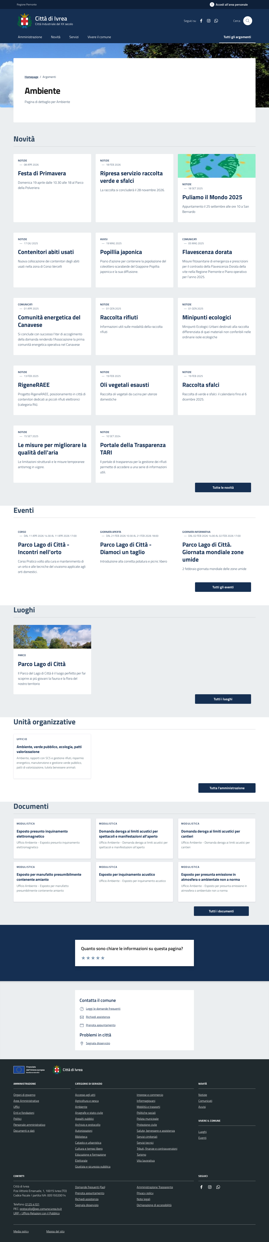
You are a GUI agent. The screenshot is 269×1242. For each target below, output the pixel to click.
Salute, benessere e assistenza (156, 1130)
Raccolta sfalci (200, 385)
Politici (17, 1118)
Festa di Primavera (42, 173)
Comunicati (189, 239)
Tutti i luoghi (223, 699)
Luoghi (202, 1131)
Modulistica (26, 823)
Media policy (21, 1231)
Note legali (143, 1199)
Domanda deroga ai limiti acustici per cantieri (210, 834)
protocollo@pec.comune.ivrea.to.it (41, 1208)
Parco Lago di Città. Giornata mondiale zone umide (213, 552)
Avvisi (104, 239)
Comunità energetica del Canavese (49, 321)
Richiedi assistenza (86, 1199)
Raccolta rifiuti (119, 317)
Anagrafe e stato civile (89, 1112)
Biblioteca (81, 1136)
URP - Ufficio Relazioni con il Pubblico (36, 1213)
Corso (22, 532)
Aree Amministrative (26, 1100)
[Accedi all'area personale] (228, 4)
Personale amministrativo (29, 1124)
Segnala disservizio (86, 1205)
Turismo (141, 1154)
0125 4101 (32, 1204)
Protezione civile (147, 1124)
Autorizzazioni (83, 1130)
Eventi (202, 1137)
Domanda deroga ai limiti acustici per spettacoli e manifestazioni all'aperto (128, 834)
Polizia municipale (148, 1118)
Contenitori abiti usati (46, 252)
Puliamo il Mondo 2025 (212, 197)
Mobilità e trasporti (148, 1106)
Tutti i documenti (221, 911)
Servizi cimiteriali (147, 1136)
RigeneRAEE (34, 385)
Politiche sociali (146, 1112)
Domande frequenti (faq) (90, 1187)
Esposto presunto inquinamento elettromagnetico (42, 834)
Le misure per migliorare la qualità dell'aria (52, 448)
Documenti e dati (24, 1130)
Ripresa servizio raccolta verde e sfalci (131, 176)
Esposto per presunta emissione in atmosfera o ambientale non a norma (210, 877)
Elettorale (81, 1160)
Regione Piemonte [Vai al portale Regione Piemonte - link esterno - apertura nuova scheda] (27, 4)
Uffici (16, 1106)
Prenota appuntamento (89, 1193)
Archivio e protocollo (87, 1124)
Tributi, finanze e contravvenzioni (157, 1148)
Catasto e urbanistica (88, 1142)
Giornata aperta (110, 532)
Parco (22, 655)
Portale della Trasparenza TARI (133, 448)
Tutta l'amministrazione (227, 787)
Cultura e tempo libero (89, 1148)
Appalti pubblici (84, 1118)
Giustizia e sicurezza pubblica (92, 1166)
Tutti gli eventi (223, 587)
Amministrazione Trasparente (155, 1187)
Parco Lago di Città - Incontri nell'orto (43, 548)
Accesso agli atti (85, 1094)
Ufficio (22, 739)
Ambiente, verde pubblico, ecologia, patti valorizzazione (49, 749)
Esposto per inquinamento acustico (127, 874)
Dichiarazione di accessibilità (154, 1205)
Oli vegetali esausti (124, 385)
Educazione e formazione (90, 1154)
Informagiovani (146, 1100)
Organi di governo (24, 1094)
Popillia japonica (121, 252)
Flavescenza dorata (207, 252)
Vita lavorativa (146, 1160)
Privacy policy (145, 1193)
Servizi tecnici (145, 1142)
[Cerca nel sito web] (247, 20)
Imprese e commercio (150, 1094)
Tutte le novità (223, 487)
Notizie (22, 160)
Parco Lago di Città (42, 664)
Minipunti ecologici (206, 317)
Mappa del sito (55, 1231)
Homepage (31, 77)
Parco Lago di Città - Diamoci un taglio (125, 548)
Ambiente (81, 1106)
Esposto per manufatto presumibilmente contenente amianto (49, 877)
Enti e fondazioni (23, 1112)
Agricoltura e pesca (87, 1100)
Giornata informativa (196, 532)
